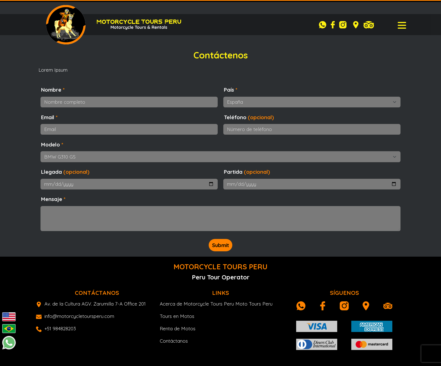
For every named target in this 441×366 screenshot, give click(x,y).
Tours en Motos (177, 316)
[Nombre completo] (129, 102)
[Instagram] (344, 24)
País (230, 89)
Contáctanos (174, 341)
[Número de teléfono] (311, 129)
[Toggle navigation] (402, 25)
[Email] (129, 129)
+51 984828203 (56, 328)
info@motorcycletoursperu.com (75, 316)
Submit (220, 245)
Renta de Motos (177, 328)
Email (49, 117)
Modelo (52, 144)
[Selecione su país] (311, 102)
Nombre (53, 89)
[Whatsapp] (324, 24)
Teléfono (249, 117)
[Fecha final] (311, 184)
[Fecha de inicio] (129, 184)
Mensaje (53, 199)
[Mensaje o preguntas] (220, 218)
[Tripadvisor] (368, 24)
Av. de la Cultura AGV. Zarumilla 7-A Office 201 (91, 304)
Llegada (65, 171)
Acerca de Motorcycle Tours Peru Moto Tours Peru (216, 304)
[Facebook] (334, 24)
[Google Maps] (355, 24)
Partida (247, 171)
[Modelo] (220, 156)
